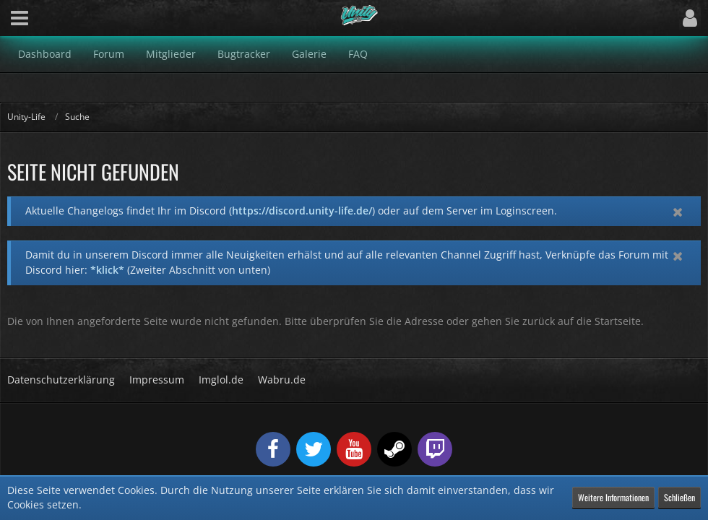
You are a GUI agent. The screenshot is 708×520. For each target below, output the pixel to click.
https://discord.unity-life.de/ (302, 210)
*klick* (107, 270)
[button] (19, 18)
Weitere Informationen (613, 497)
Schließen (679, 497)
